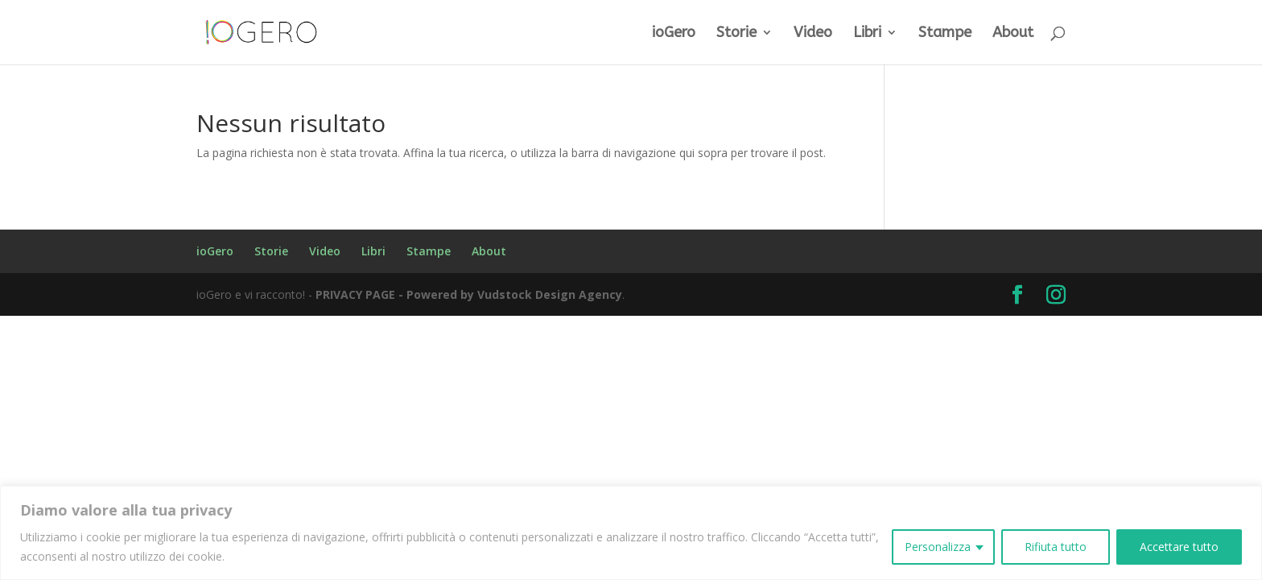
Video (813, 34)
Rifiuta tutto (1056, 546)
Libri (867, 34)
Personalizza (938, 546)
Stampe (944, 34)
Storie (736, 34)
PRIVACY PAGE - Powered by (396, 294)
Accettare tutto (1179, 546)
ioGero (673, 34)
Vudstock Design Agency (549, 294)
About (1012, 34)
